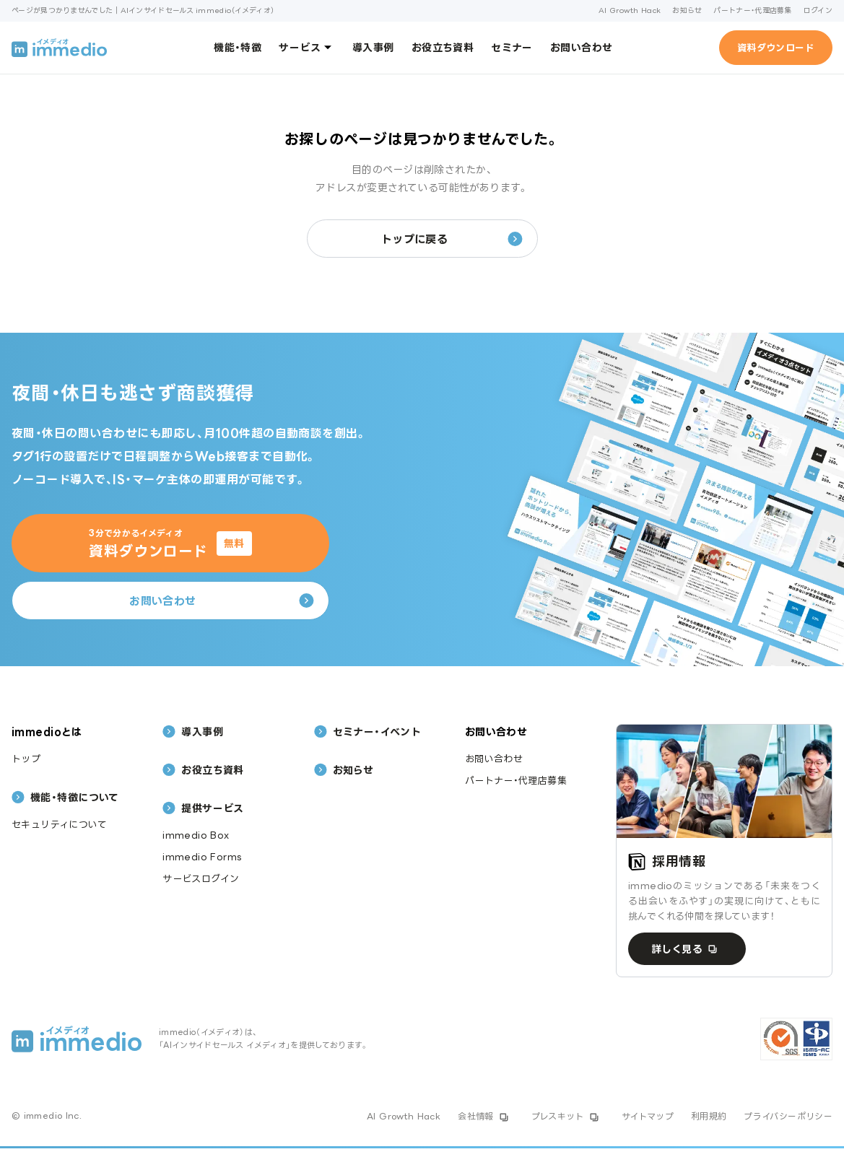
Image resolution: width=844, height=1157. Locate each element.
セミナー (512, 47)
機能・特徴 (237, 47)
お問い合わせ (581, 47)
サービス (307, 47)
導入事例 (373, 47)
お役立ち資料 (443, 47)
